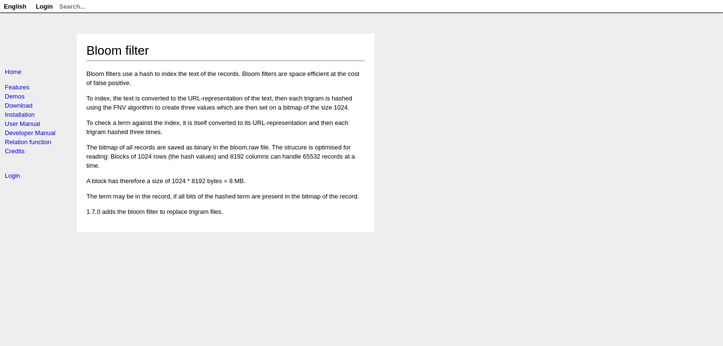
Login (12, 175)
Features (17, 87)
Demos (14, 96)
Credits (14, 151)
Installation (20, 114)
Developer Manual (30, 132)
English (15, 6)
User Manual (22, 123)
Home (13, 71)
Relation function (28, 142)
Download (19, 105)
